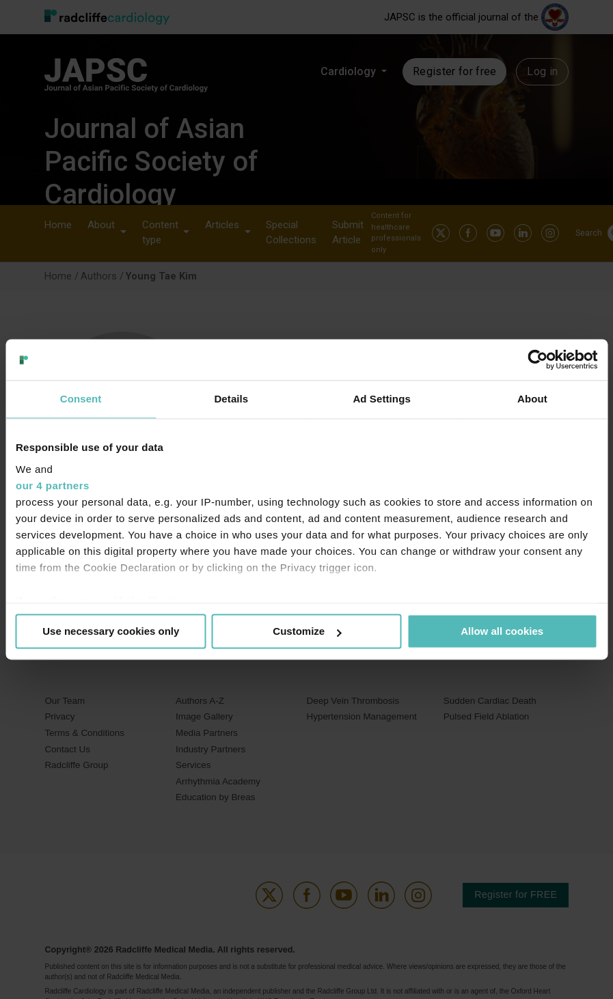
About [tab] (532, 399)
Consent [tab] (81, 399)
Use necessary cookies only (110, 631)
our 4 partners (53, 485)
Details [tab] (231, 399)
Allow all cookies (502, 631)
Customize (307, 631)
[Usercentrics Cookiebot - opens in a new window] (537, 359)
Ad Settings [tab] (381, 399)
